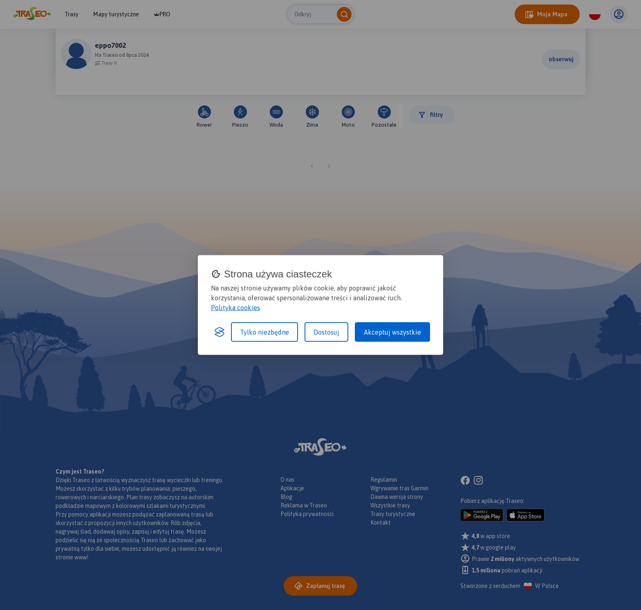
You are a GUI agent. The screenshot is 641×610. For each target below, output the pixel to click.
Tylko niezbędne (264, 332)
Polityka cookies (235, 307)
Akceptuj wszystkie (392, 332)
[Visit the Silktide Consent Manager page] (219, 332)
